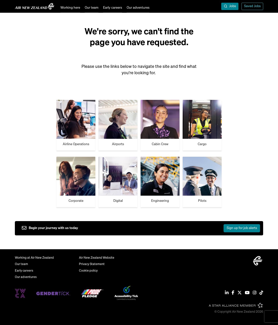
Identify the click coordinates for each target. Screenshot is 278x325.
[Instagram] (254, 293)
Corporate (76, 201)
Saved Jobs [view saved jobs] (252, 6)
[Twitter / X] (239, 293)
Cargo (202, 144)
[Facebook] (233, 293)
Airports (118, 144)
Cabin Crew (160, 144)
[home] (34, 6)
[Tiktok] (261, 293)
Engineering (160, 201)
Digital (118, 201)
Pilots (202, 201)
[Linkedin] (227, 293)
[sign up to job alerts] (141, 228)
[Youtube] (247, 293)
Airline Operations (76, 144)
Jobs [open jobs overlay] (232, 6)
